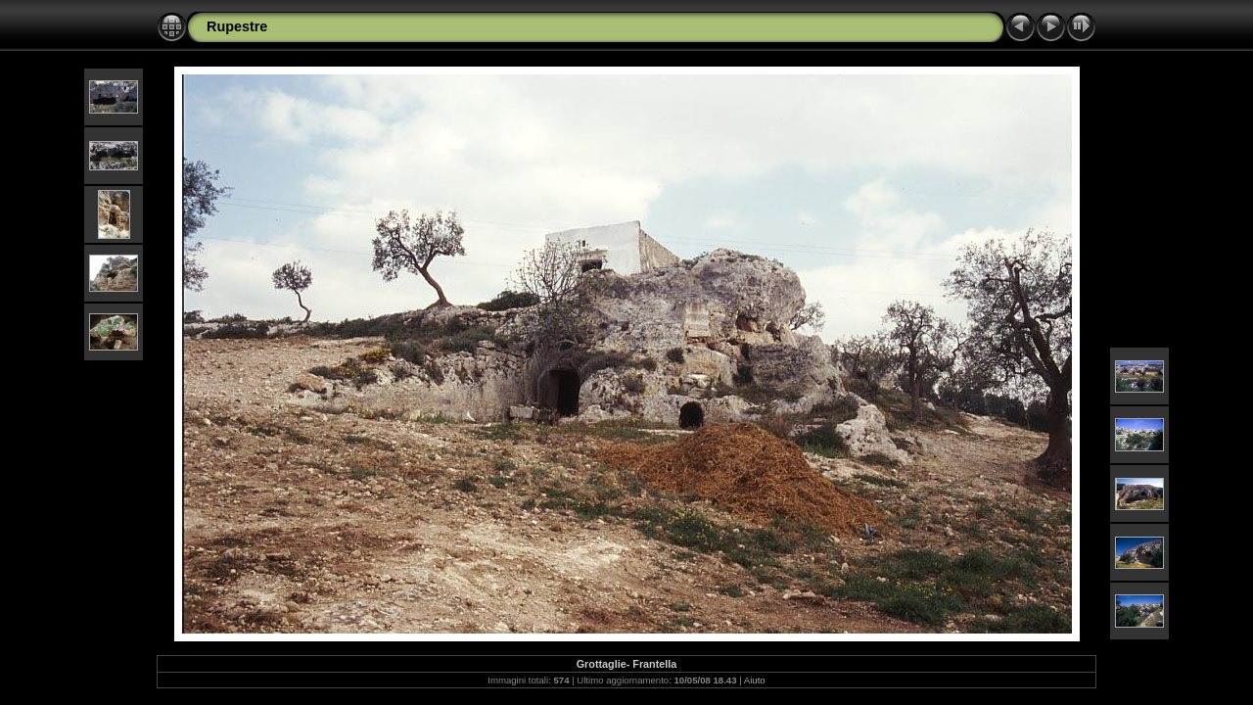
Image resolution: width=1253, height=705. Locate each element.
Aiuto (755, 680)
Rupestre (237, 26)
